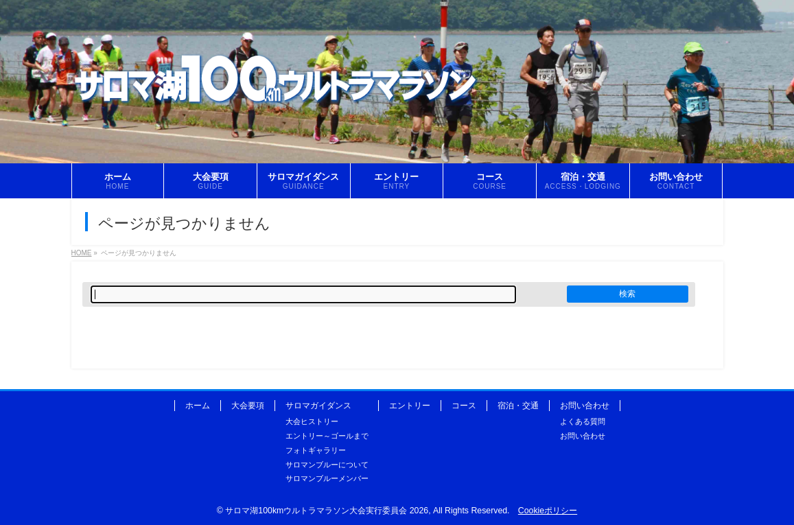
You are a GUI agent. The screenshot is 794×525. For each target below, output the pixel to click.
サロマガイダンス (318, 405)
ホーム (197, 405)
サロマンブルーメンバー (327, 478)
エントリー (409, 405)
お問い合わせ (584, 405)
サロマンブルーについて (327, 464)
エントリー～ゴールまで (327, 436)
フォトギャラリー (315, 450)
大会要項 (247, 405)
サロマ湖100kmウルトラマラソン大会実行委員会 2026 (326, 510)
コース (464, 405)
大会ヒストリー (311, 421)
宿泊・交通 (518, 405)
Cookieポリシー (547, 510)
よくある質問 (582, 421)
